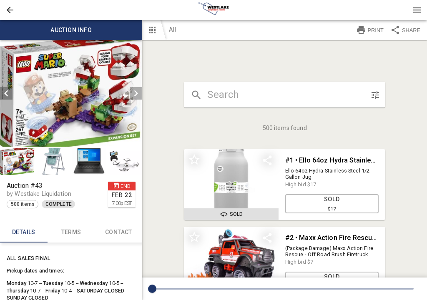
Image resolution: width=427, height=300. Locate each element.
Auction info (71, 30)
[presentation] (213, 10)
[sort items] (375, 95)
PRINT (370, 30)
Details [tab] (24, 232)
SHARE (405, 30)
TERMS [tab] (71, 232)
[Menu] (417, 10)
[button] (10, 10)
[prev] (6, 93)
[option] (71, 93)
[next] (136, 93)
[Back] (10, 10)
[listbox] (71, 93)
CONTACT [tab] (119, 232)
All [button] (172, 29)
